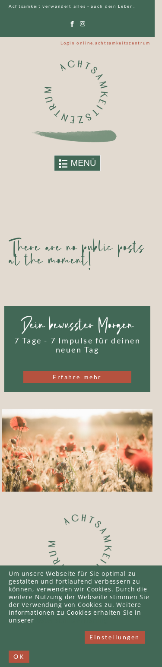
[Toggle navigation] (77, 163)
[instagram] (83, 24)
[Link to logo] (77, 101)
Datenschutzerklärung (72, 621)
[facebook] (72, 24)
